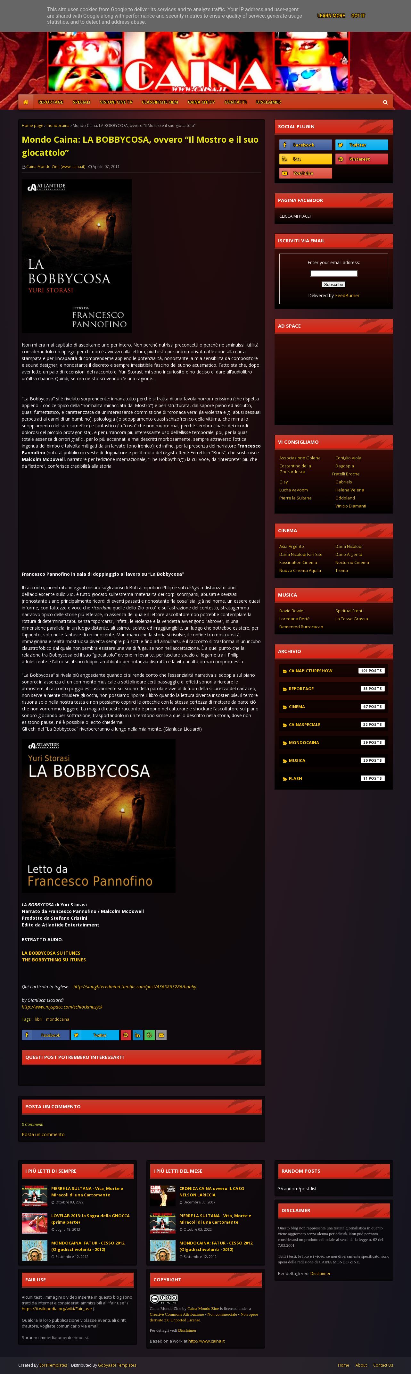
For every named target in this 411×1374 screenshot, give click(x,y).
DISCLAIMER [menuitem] (268, 102)
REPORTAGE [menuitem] (50, 102)
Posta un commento (43, 1134)
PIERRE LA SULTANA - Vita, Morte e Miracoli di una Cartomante (87, 1191)
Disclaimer (187, 1330)
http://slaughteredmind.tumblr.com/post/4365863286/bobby (134, 987)
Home (343, 1365)
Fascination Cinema (298, 562)
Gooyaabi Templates (117, 1365)
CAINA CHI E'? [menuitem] (201, 102)
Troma (341, 570)
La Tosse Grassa (351, 619)
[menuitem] (26, 102)
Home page (32, 125)
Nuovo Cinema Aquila (300, 570)
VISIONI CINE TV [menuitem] (116, 102)
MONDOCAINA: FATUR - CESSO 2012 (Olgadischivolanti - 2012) (87, 1246)
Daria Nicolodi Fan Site (301, 554)
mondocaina (58, 125)
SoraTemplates (53, 1365)
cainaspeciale (337, 724)
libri (38, 1019)
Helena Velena (349, 490)
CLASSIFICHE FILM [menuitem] (160, 102)
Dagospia (344, 466)
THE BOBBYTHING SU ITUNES (54, 960)
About (361, 1365)
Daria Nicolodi (348, 546)
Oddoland (345, 498)
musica (337, 760)
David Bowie (291, 611)
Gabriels (343, 482)
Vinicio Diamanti (350, 506)
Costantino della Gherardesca (295, 468)
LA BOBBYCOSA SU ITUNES (51, 953)
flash (337, 778)
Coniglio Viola (348, 458)
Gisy (283, 482)
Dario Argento (348, 554)
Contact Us (383, 1365)
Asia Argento (291, 546)
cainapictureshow (337, 671)
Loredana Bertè (294, 619)
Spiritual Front (348, 611)
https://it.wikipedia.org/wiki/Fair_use (57, 1308)
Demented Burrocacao (301, 627)
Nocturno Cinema (352, 562)
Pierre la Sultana (295, 498)
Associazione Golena (300, 458)
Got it (358, 15)
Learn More (331, 15)
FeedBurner (347, 295)
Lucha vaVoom (293, 490)
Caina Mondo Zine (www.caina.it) (55, 166)
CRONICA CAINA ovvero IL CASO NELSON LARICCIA (211, 1191)
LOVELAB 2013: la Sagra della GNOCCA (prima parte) (90, 1219)
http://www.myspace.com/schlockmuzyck (62, 1007)
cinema (337, 706)
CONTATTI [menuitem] (236, 102)
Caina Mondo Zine (203, 1308)
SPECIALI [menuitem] (81, 102)
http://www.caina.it (206, 1341)
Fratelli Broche (346, 474)
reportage (337, 688)
